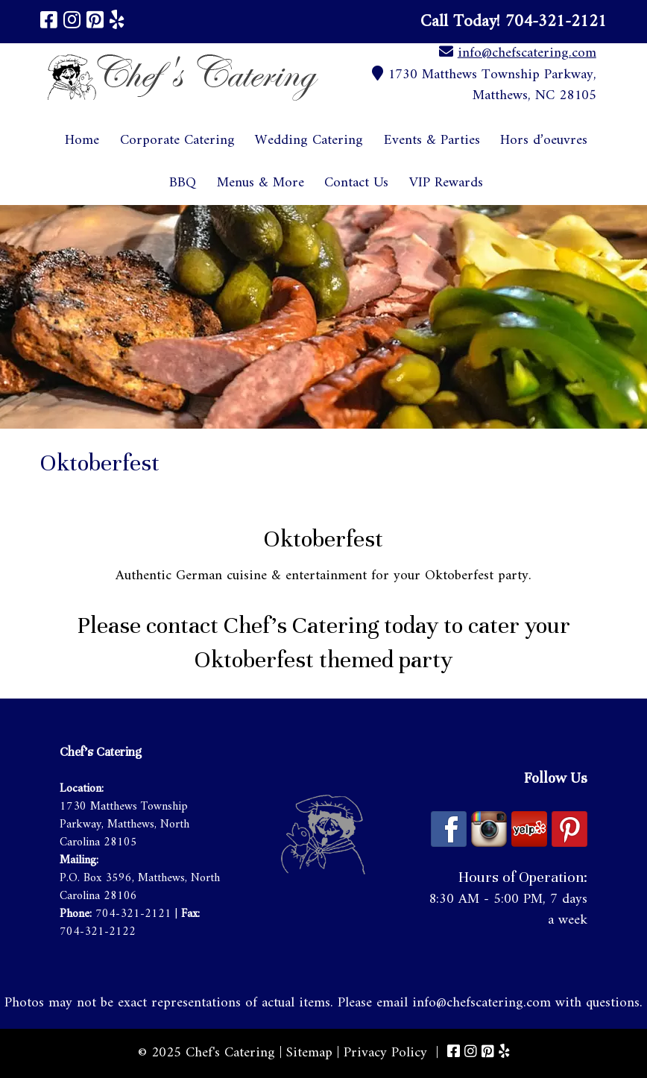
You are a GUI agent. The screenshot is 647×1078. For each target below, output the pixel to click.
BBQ (182, 183)
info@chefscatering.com (527, 53)
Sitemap (309, 1053)
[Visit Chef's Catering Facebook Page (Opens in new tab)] (48, 22)
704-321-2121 (133, 914)
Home (82, 140)
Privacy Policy (385, 1053)
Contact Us (356, 183)
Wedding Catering (309, 140)
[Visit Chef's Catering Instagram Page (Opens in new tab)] (72, 22)
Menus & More (260, 183)
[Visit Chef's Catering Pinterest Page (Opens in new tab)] (95, 22)
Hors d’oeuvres (543, 140)
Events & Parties (432, 140)
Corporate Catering (177, 140)
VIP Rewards (446, 183)
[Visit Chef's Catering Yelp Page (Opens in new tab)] (117, 22)
